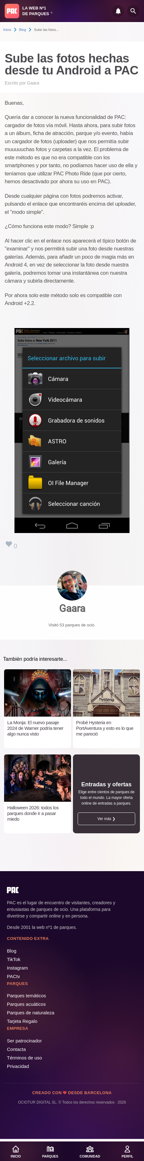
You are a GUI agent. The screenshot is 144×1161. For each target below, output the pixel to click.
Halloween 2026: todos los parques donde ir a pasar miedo (32, 813)
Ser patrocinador (24, 1040)
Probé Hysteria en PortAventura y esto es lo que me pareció (104, 728)
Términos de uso (24, 1057)
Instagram (17, 967)
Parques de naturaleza (30, 1012)
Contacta (16, 1049)
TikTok (13, 959)
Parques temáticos (26, 995)
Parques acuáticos (26, 1004)
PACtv (13, 976)
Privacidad (18, 1066)
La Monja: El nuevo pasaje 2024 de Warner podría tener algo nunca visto (35, 728)
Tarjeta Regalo (22, 1021)
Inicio (7, 30)
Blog (22, 30)
